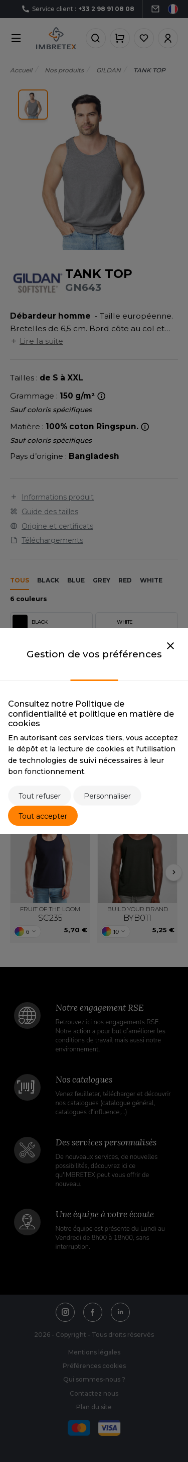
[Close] (170, 646)
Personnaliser (107, 796)
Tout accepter (43, 816)
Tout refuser (40, 796)
